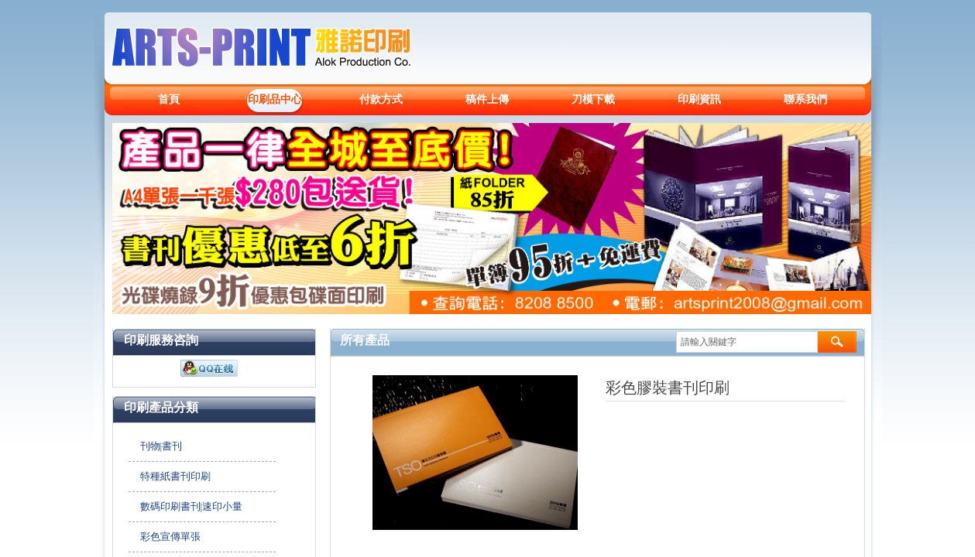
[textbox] (747, 342)
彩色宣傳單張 (170, 536)
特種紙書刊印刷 (175, 476)
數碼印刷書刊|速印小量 (191, 506)
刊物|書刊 (161, 446)
